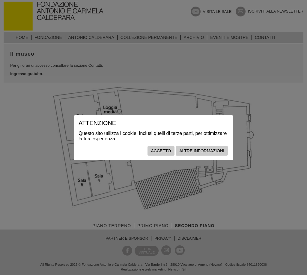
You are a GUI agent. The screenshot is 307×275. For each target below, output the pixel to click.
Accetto (161, 150)
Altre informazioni (201, 150)
